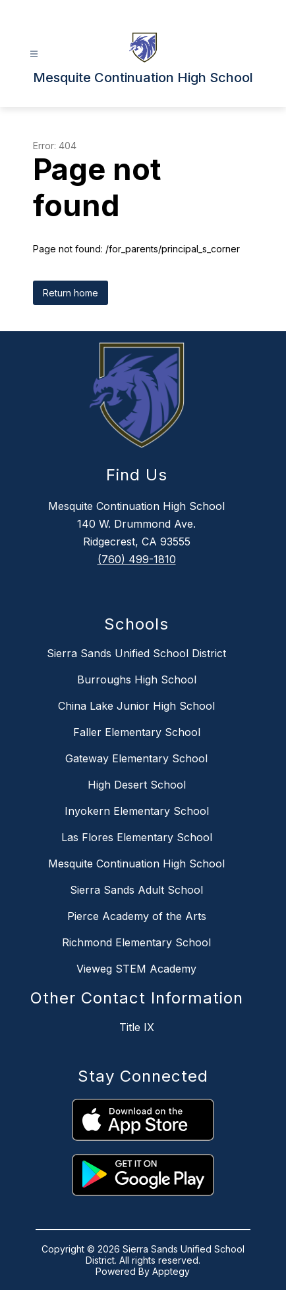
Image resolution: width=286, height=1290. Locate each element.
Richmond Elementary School (136, 942)
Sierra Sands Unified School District (136, 653)
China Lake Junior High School (136, 705)
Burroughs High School (136, 679)
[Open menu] (34, 54)
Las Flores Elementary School (136, 837)
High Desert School (137, 784)
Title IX (136, 1027)
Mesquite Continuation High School (136, 863)
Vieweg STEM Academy (136, 968)
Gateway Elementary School (136, 758)
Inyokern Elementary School (137, 811)
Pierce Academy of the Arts (136, 916)
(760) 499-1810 (137, 559)
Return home (70, 292)
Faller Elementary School (136, 732)
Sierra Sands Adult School (136, 889)
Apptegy (171, 1271)
